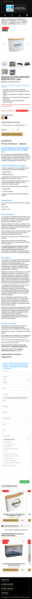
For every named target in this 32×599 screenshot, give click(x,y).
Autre (6, 451)
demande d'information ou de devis (12, 349)
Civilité (5, 376)
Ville (4, 424)
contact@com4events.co (18, 346)
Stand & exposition (9, 444)
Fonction (5, 394)
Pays (4, 430)
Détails (22, 520)
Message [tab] (23, 144)
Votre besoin (6, 436)
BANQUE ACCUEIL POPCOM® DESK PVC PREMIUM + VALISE (14, 514)
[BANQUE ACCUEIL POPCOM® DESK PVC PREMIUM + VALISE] (13, 491)
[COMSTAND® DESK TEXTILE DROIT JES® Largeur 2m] (13, 542)
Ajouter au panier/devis (12, 134)
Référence (4, 82)
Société (5, 371)
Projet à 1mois (8, 458)
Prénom (5, 382)
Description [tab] (6, 141)
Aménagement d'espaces (11, 449)
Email (5, 400)
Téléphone (6, 406)
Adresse (5, 412)
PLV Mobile (7, 446)
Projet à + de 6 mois (10, 460)
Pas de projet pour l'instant (12, 462)
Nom (4, 388)
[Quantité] (9, 130)
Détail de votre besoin (9, 465)
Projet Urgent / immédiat (11, 456)
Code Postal (6, 418)
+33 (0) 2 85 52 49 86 (8, 1)
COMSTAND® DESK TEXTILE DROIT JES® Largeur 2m (14, 564)
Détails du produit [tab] (9, 144)
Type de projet (7, 442)
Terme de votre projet (9, 453)
